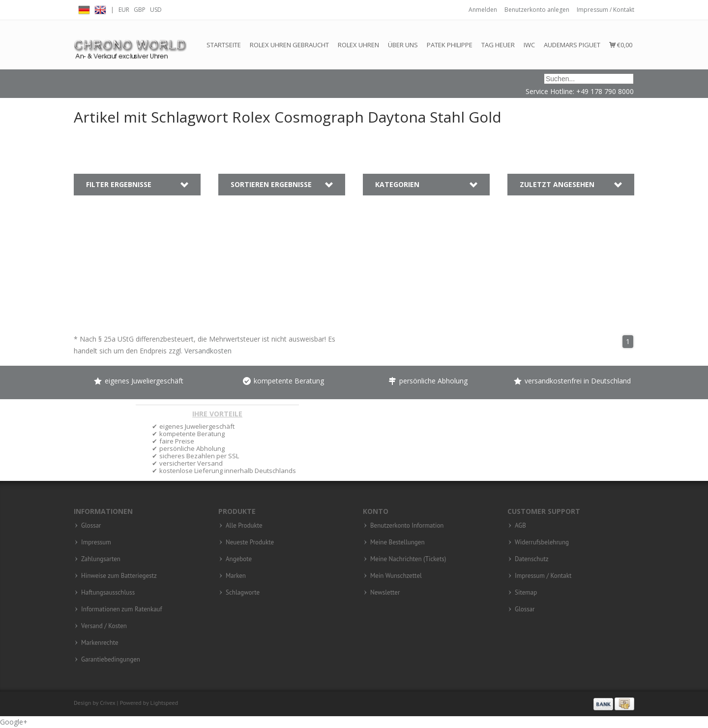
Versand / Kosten (104, 626)
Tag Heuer (498, 44)
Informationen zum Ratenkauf (121, 609)
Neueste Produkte (250, 542)
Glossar (91, 525)
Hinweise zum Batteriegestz (119, 575)
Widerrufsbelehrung (542, 542)
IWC (529, 44)
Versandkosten (208, 350)
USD (156, 9)
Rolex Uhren (358, 44)
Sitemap (526, 592)
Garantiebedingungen (110, 659)
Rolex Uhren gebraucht (289, 44)
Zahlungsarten (100, 559)
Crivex (107, 702)
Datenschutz (532, 559)
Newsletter (385, 592)
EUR (123, 9)
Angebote (239, 559)
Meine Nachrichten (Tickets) (408, 559)
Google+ (14, 722)
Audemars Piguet (572, 44)
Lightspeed (164, 702)
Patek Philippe (449, 44)
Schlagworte (243, 592)
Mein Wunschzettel (396, 575)
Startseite (223, 44)
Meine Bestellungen (397, 542)
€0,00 (620, 44)
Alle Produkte (244, 525)
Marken (236, 575)
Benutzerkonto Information (406, 525)
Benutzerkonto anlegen (536, 9)
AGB (520, 525)
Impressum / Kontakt (605, 9)
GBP (140, 9)
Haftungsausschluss (108, 592)
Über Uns (403, 44)
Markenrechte (99, 642)
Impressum (96, 542)
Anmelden (483, 9)
